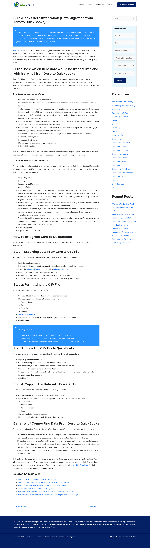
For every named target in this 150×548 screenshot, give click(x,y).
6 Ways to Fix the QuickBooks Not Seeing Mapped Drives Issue (123, 207)
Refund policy (70, 537)
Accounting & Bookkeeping (122, 102)
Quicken (115, 180)
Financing (116, 127)
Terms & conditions (57, 537)
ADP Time (116, 109)
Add (27, 314)
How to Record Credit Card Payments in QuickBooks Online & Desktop (48, 338)
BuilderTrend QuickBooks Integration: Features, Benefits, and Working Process (124, 232)
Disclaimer (39, 537)
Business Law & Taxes (120, 113)
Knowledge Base (118, 135)
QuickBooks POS (118, 165)
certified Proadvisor (80, 465)
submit (120, 81)
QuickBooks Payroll (119, 161)
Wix (113, 188)
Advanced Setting (34, 269)
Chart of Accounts (61, 269)
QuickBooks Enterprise (121, 150)
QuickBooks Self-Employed (122, 173)
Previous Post (20, 507)
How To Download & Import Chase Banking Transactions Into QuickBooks (49, 335)
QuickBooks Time (119, 176)
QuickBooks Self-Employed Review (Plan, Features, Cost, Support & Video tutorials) (53, 341)
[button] (126, 4)
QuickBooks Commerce (121, 143)
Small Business (118, 184)
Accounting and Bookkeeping (123, 105)
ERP (113, 124)
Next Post (94, 507)
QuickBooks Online (119, 158)
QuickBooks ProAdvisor (121, 169)
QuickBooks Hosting (120, 154)
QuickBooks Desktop (120, 146)
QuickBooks (18, 50)
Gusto (114, 131)
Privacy (47, 537)
